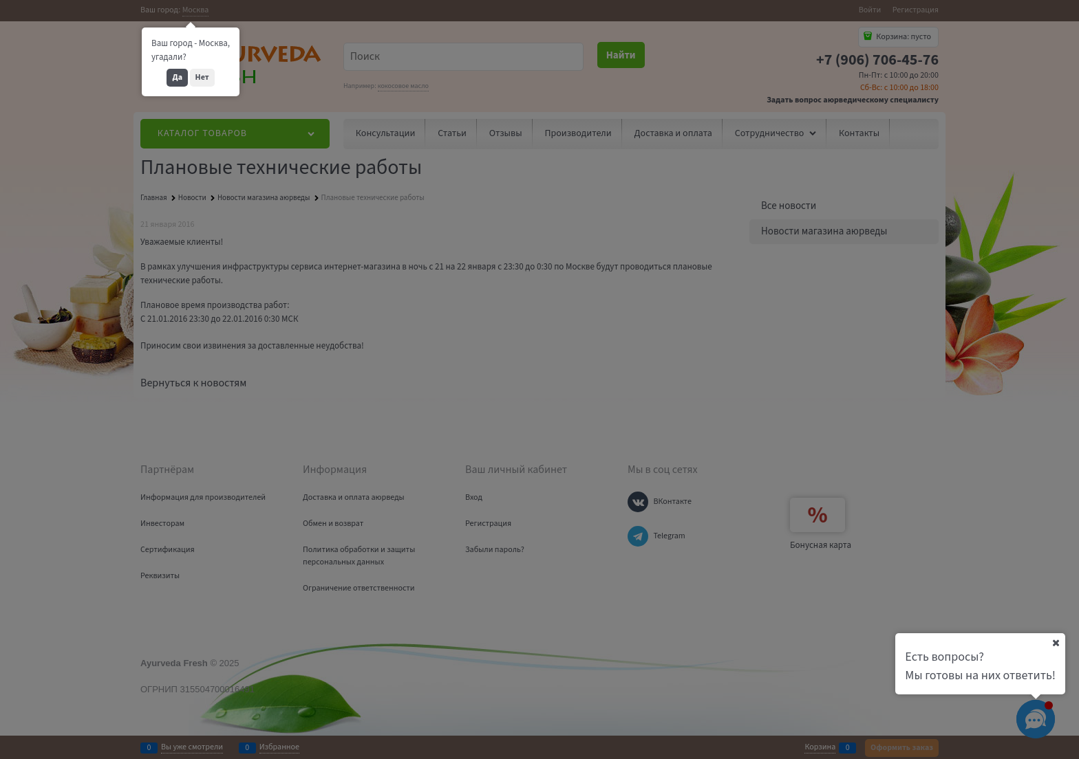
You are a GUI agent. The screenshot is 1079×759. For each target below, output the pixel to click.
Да (177, 77)
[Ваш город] (1055, 643)
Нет (202, 77)
